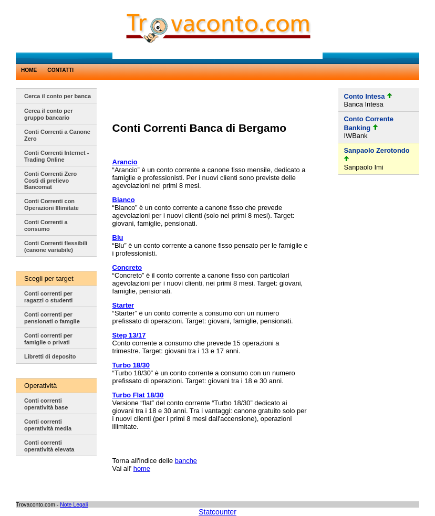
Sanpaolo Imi (363, 167)
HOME (29, 70)
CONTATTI (60, 70)
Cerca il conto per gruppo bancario (48, 114)
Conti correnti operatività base (46, 403)
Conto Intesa (364, 96)
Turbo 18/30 (131, 365)
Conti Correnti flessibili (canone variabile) (55, 246)
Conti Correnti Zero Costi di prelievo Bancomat (50, 180)
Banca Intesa (363, 104)
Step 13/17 (129, 335)
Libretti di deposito (50, 356)
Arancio (125, 162)
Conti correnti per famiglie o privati (48, 338)
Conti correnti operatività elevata (49, 445)
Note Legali (74, 504)
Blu (117, 237)
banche (186, 461)
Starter (123, 305)
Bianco (123, 200)
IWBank (355, 136)
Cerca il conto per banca (57, 96)
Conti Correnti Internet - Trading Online (56, 156)
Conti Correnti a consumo (46, 225)
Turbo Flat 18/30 (138, 395)
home (141, 468)
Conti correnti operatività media (47, 424)
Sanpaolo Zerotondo (376, 150)
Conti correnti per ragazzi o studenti (48, 296)
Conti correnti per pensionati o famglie (52, 317)
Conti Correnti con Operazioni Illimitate (51, 204)
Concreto (127, 267)
